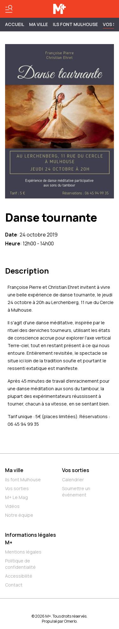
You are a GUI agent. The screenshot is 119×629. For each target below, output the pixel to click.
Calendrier (73, 480)
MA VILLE (38, 24)
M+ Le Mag (16, 497)
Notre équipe (19, 515)
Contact (13, 585)
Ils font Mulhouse (23, 480)
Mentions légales (23, 552)
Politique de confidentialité (20, 564)
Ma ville (14, 470)
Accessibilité (18, 576)
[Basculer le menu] (9, 9)
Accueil (14, 24)
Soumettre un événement (76, 491)
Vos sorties (17, 488)
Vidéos (12, 506)
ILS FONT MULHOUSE (75, 24)
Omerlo (70, 621)
